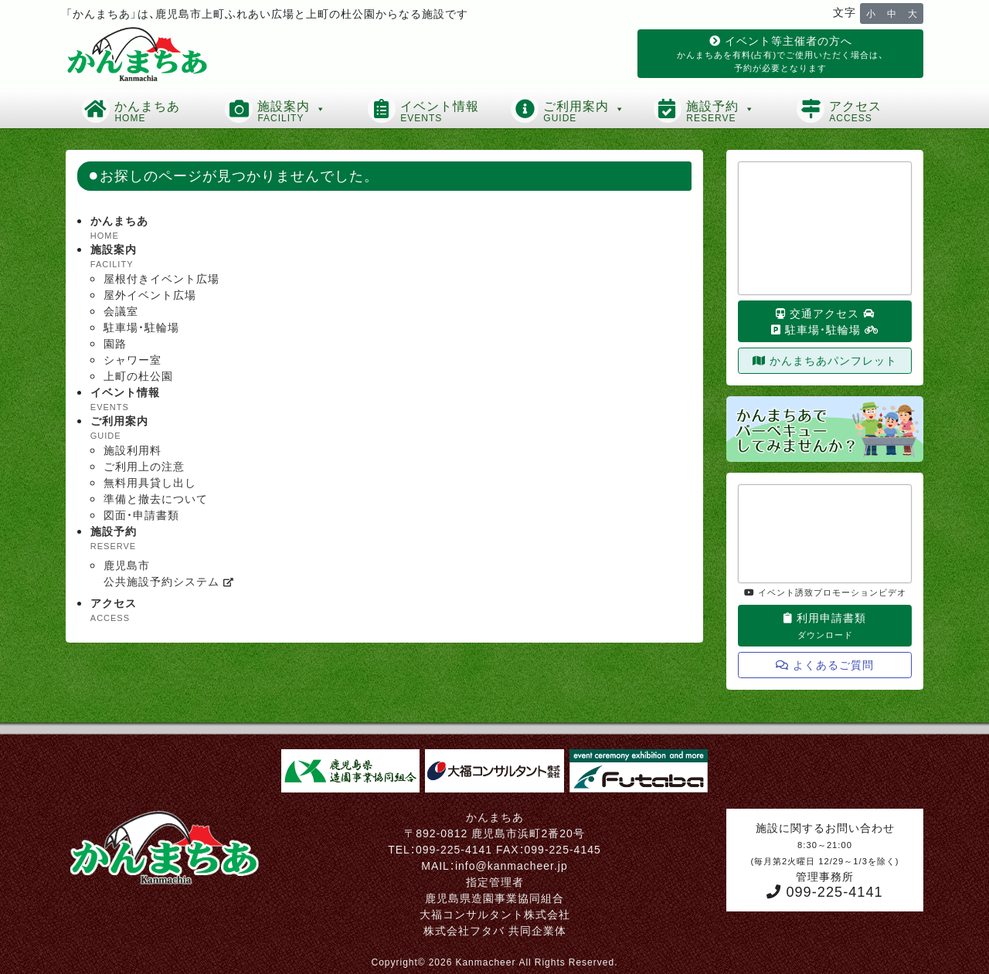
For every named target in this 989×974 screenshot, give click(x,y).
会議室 (121, 310)
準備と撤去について (156, 498)
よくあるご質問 (825, 664)
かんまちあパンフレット (825, 360)
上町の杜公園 (138, 375)
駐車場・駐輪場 (141, 326)
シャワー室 (132, 359)
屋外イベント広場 (150, 294)
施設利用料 (132, 449)
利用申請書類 (824, 624)
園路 (115, 343)
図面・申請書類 (141, 514)
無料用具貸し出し (150, 482)
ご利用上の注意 (144, 465)
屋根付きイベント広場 (161, 278)
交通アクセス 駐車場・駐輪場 (825, 321)
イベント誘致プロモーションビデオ (825, 591)
